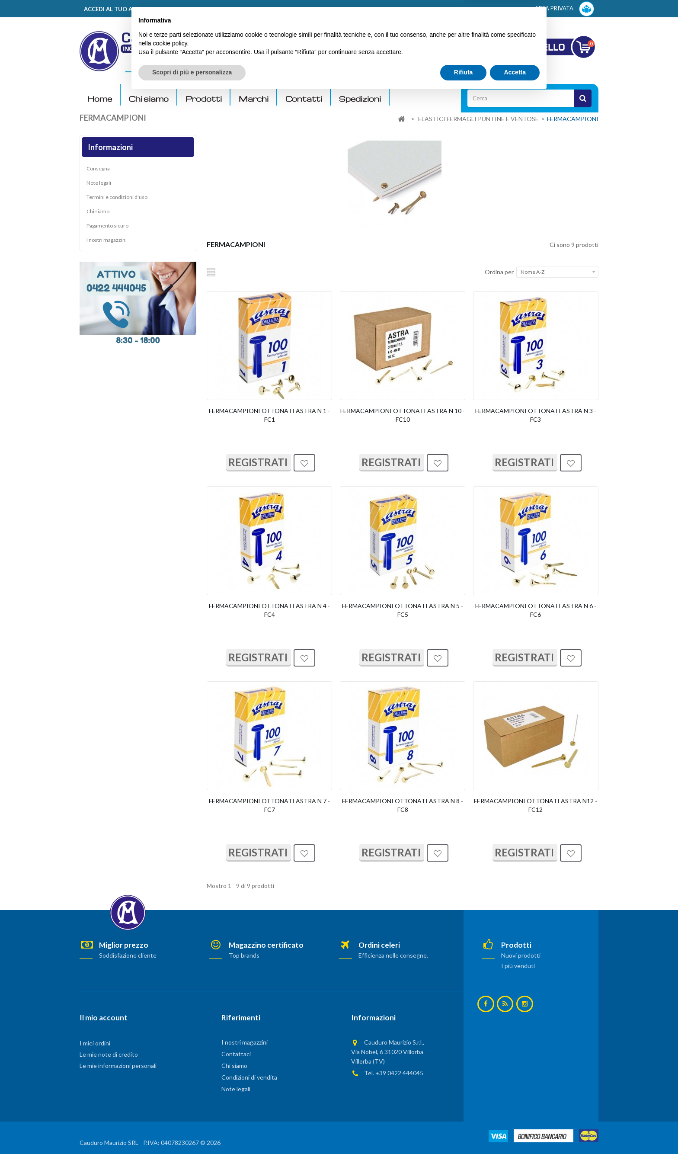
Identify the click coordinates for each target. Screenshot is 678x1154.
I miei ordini (95, 1043)
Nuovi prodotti (520, 955)
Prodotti (203, 98)
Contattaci (236, 1054)
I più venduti (518, 965)
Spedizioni (360, 98)
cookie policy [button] (170, 1101)
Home (99, 98)
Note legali (98, 183)
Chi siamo (149, 98)
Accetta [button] (515, 1130)
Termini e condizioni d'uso (116, 197)
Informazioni (110, 147)
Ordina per (499, 272)
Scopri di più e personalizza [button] (192, 1130)
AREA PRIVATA (564, 8)
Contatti (303, 98)
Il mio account (104, 1017)
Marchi (254, 98)
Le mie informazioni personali (118, 1065)
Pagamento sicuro (107, 225)
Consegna (98, 168)
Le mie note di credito (109, 1054)
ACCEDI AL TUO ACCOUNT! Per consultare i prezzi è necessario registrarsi (189, 9)
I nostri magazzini (106, 240)
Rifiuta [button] (463, 1130)
